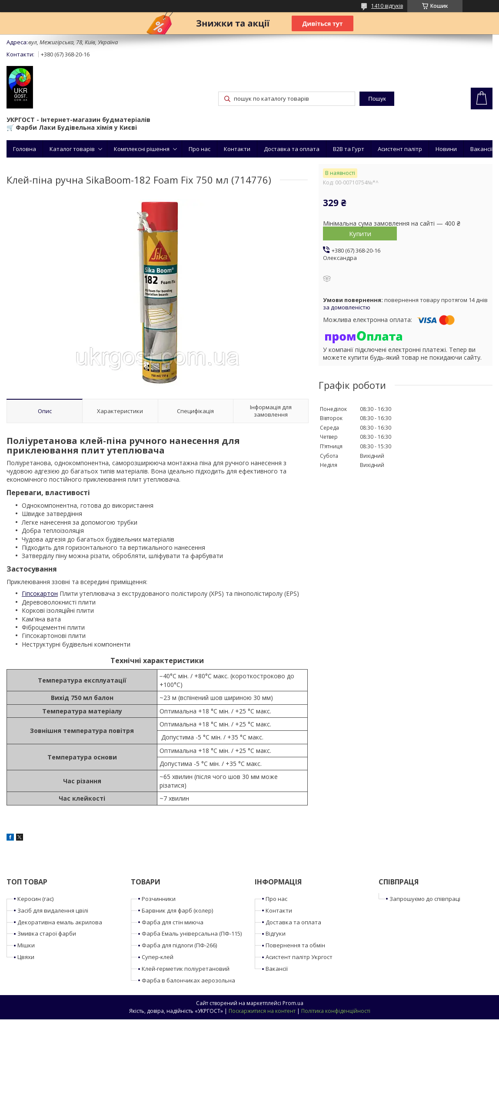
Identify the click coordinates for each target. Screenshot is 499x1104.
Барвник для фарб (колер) (177, 910)
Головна (24, 149)
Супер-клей (157, 957)
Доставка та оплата (291, 149)
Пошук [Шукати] (377, 98)
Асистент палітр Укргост (299, 957)
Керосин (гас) (35, 899)
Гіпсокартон (40, 593)
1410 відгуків (387, 6)
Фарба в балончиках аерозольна (188, 980)
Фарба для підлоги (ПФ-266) (179, 945)
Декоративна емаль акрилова (59, 922)
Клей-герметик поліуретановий (186, 969)
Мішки (26, 945)
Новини (446, 149)
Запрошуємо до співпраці (424, 899)
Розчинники (159, 899)
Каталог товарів (72, 149)
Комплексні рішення (142, 149)
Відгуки (276, 933)
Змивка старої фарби (46, 933)
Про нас (199, 149)
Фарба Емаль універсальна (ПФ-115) (192, 933)
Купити (360, 233)
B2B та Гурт (348, 149)
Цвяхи (25, 957)
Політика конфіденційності (335, 1011)
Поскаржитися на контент (262, 1011)
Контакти (237, 149)
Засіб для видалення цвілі (52, 910)
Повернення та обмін (295, 945)
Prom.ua (293, 1003)
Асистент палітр (400, 149)
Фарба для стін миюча (172, 922)
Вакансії (481, 149)
